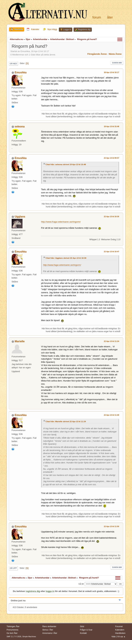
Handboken (120, 633)
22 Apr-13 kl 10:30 (111, 217)
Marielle (20, 341)
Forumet (119, 626)
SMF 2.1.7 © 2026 (14, 636)
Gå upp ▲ (121, 636)
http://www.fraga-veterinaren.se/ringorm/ (61, 222)
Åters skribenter (49, 626)
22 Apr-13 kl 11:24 (111, 341)
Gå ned (13, 64)
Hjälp (114, 636)
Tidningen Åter (13, 626)
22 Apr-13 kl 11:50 (111, 526)
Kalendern (119, 630)
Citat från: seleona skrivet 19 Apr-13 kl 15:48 (66, 164)
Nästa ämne (115, 54)
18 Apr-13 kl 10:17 (111, 72)
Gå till (81, 584)
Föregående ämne (97, 54)
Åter (110, 17)
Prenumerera (12, 630)
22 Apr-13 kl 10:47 (111, 252)
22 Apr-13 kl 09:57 (111, 158)
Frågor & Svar (86, 630)
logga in (50, 591)
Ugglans (20, 216)
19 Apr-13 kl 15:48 (111, 126)
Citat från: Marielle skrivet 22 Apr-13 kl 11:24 (66, 421)
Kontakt (83, 633)
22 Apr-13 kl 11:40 (111, 415)
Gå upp (13, 568)
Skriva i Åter (47, 630)
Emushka (20, 72)
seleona (20, 126)
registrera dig (33, 591)
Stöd (82, 626)
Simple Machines (29, 636)
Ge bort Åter (12, 633)
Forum (96, 17)
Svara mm (117, 63)
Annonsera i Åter (49, 633)
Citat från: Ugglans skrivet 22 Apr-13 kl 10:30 (66, 258)
